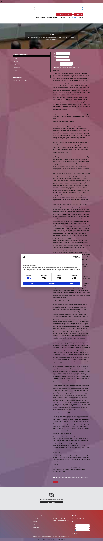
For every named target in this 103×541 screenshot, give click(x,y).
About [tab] (71, 261)
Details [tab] (51, 261)
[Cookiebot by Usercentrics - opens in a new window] (74, 257)
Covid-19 (81, 17)
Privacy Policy (75, 533)
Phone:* (54, 60)
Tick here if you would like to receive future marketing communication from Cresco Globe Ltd (70, 478)
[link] (51, 495)
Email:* (54, 56)
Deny (32, 283)
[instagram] (82, 9)
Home (37, 17)
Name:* (54, 53)
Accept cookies (51, 502)
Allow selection (51, 283)
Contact (74, 17)
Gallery (69, 17)
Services (63, 17)
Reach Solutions (61, 539)
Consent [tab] (31, 261)
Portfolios (56, 17)
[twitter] (82, 7)
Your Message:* (56, 63)
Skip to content (4, 1)
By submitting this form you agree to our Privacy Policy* (68, 67)
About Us (42, 17)
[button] (78, 14)
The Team (49, 17)
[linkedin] (82, 11)
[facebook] (82, 6)
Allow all (71, 283)
